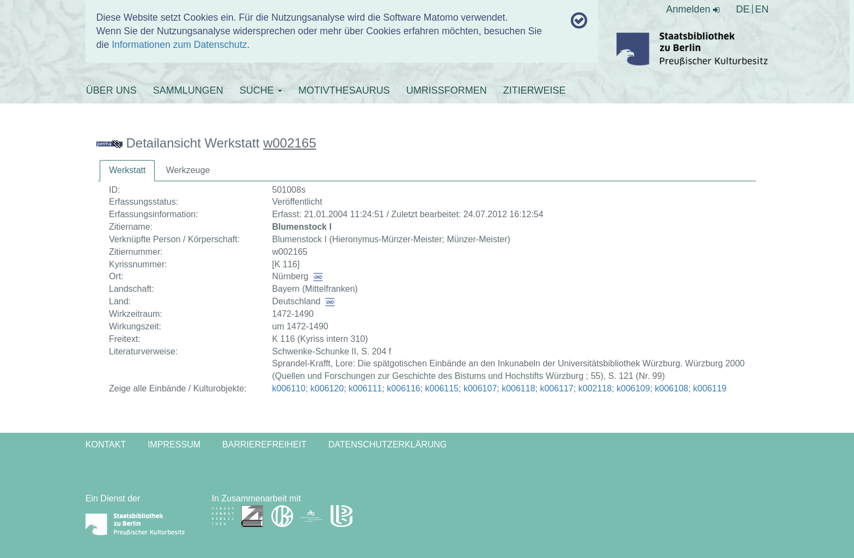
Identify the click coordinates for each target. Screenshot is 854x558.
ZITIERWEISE (534, 90)
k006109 (633, 388)
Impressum (174, 444)
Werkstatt (127, 170)
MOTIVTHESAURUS (344, 90)
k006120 (327, 388)
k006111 (365, 388)
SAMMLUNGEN (188, 90)
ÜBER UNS (111, 90)
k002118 (595, 388)
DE (742, 9)
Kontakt (106, 444)
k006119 (710, 388)
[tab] (127, 170)
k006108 (671, 388)
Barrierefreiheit (264, 444)
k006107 (480, 388)
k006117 (556, 388)
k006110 (288, 388)
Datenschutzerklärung (387, 444)
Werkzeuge (188, 170)
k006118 (518, 388)
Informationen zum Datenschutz (179, 44)
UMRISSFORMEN (446, 90)
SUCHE (261, 90)
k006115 (442, 388)
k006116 (403, 388)
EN (761, 9)
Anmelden (692, 9)
